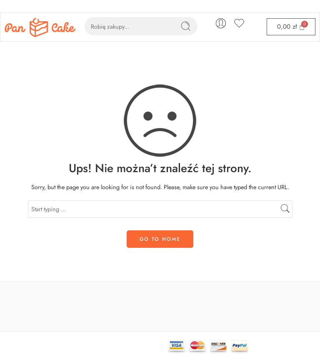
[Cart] (291, 26)
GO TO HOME (160, 239)
